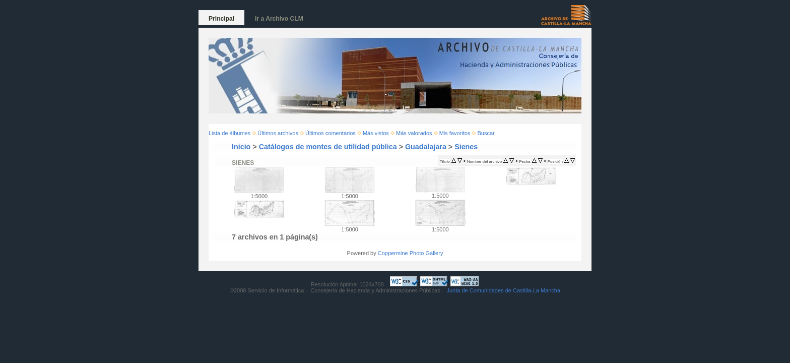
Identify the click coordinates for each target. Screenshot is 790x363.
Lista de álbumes (229, 133)
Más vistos (376, 133)
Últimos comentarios (330, 133)
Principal (221, 18)
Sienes (466, 147)
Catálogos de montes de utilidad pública (328, 147)
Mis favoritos (455, 133)
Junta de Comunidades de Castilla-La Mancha (503, 290)
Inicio (241, 147)
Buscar (486, 133)
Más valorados (414, 133)
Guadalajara (425, 147)
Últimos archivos (277, 133)
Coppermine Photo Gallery (410, 253)
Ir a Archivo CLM (279, 18)
